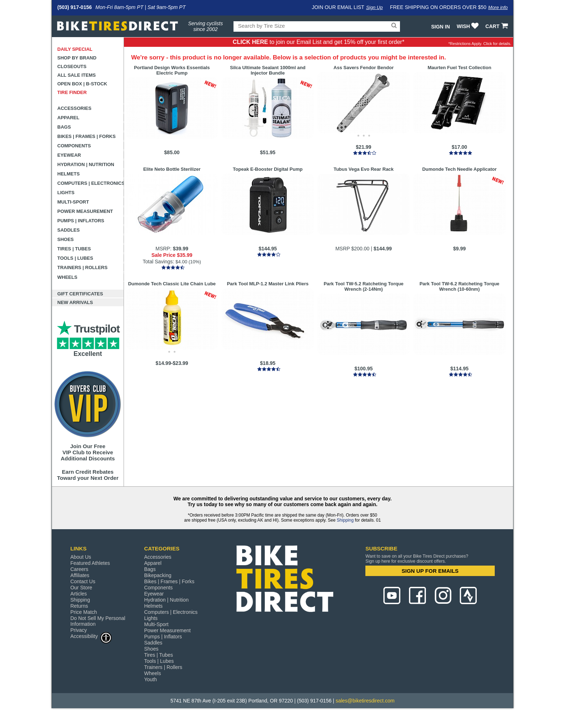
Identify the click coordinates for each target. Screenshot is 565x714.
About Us (80, 557)
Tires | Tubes (74, 248)
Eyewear (69, 155)
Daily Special (75, 49)
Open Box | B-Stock (82, 83)
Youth (150, 679)
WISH (468, 26)
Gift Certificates (80, 293)
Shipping (345, 520)
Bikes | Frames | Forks (86, 136)
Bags (64, 127)
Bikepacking (158, 575)
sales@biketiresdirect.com (365, 701)
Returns (79, 606)
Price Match (83, 612)
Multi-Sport (73, 202)
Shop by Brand (77, 58)
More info (498, 7)
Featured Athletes (90, 563)
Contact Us (82, 581)
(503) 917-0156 (74, 7)
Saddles (68, 230)
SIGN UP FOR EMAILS (430, 571)
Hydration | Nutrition (85, 164)
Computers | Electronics (90, 183)
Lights (66, 192)
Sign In (440, 27)
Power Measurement (85, 211)
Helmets (68, 174)
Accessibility (91, 636)
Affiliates (79, 575)
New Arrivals (75, 302)
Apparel (68, 117)
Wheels (67, 277)
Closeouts (71, 66)
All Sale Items (76, 75)
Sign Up (374, 7)
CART (497, 26)
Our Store (81, 587)
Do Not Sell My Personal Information (97, 621)
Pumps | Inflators (80, 220)
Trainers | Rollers (82, 267)
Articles (78, 594)
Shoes (65, 239)
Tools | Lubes (75, 258)
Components (74, 145)
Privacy (78, 630)
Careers (79, 569)
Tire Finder (72, 92)
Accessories (74, 108)
